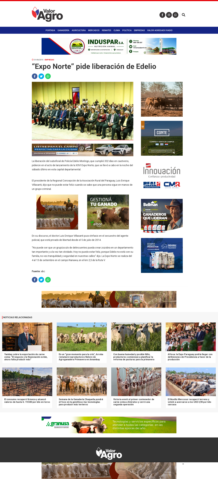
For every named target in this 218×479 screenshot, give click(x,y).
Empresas (139, 30)
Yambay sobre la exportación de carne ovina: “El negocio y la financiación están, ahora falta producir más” (25, 357)
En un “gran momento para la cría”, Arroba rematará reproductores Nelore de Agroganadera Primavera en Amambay (81, 357)
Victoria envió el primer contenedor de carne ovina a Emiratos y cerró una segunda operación (133, 402)
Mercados (93, 30)
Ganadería (63, 30)
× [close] (183, 464)
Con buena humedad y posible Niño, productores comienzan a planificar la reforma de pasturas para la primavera (133, 357)
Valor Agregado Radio (160, 30)
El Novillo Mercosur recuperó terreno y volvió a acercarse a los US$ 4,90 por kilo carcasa (189, 402)
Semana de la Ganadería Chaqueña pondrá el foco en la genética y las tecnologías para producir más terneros (81, 402)
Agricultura (79, 30)
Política (127, 30)
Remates (106, 30)
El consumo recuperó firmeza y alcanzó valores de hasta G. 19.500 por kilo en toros (27, 400)
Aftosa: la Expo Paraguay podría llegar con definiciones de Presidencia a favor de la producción (190, 357)
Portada (50, 30)
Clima (117, 30)
